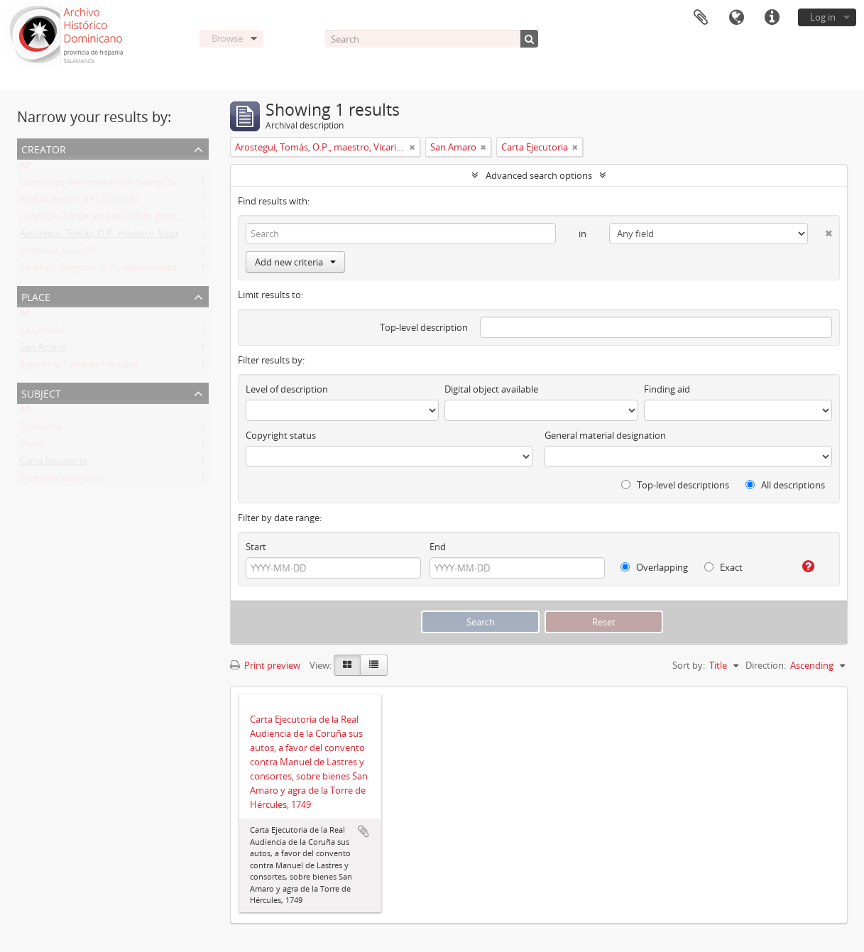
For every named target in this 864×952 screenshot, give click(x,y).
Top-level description (424, 327)
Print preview (265, 665)
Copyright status (281, 435)
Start (256, 546)
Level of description (287, 389)
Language (736, 17)
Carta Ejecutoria (53, 463)
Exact (723, 567)
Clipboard (700, 17)
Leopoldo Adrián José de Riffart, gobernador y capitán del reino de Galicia (173, 219)
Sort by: (688, 665)
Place (35, 295)
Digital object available (491, 389)
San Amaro (43, 350)
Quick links (771, 17)
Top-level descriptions (675, 484)
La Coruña (41, 333)
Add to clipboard (363, 831)
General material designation (605, 435)
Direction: (765, 665)
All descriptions (785, 484)
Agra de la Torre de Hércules (79, 367)
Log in (823, 17)
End (438, 546)
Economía (41, 429)
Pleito (32, 446)
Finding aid (667, 389)
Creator (43, 148)
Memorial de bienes (61, 480)
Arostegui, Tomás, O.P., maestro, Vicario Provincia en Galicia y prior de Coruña (183, 236)
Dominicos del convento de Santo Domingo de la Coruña (139, 185)
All (25, 168)
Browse (227, 38)
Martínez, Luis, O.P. (60, 253)
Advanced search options (539, 175)
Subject (41, 392)
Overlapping (654, 567)
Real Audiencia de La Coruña (79, 202)
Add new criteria (295, 262)
